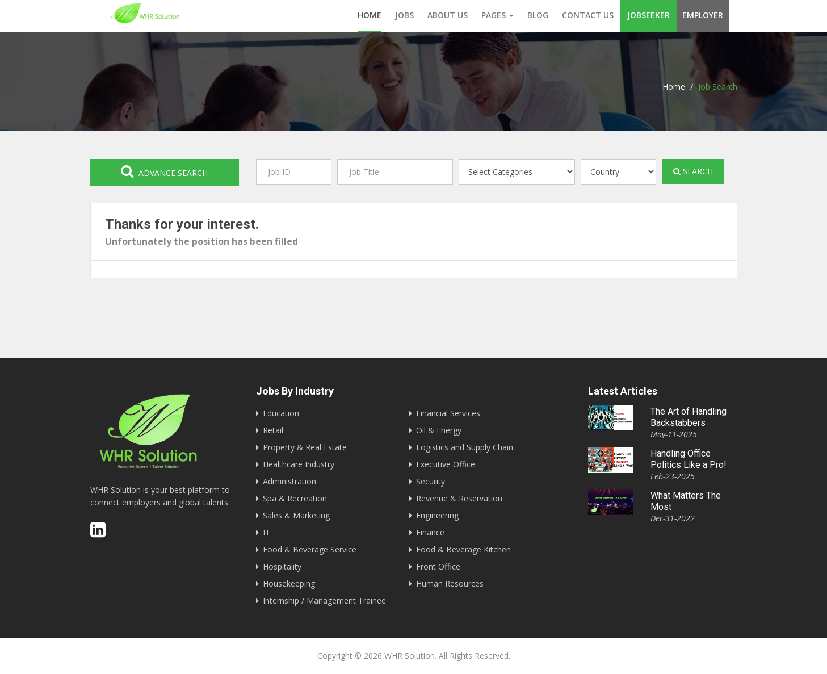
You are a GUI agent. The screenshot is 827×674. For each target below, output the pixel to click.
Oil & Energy (438, 430)
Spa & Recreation (295, 498)
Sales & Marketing (296, 515)
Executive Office (445, 464)
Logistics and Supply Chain (464, 447)
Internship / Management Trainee (324, 600)
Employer (702, 15)
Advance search (164, 171)
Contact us (588, 15)
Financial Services (448, 413)
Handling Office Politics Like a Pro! (688, 459)
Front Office (438, 566)
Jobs (404, 15)
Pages (497, 15)
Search (693, 171)
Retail (273, 430)
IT (266, 532)
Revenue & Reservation (459, 498)
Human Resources (450, 583)
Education (281, 413)
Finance (430, 532)
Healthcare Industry (298, 464)
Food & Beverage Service (309, 549)
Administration (289, 481)
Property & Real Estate (305, 447)
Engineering (437, 515)
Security (430, 481)
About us (447, 15)
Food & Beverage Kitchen (463, 549)
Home (369, 15)
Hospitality (282, 566)
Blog (537, 15)
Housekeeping (289, 583)
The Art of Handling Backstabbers (688, 417)
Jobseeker (648, 15)
